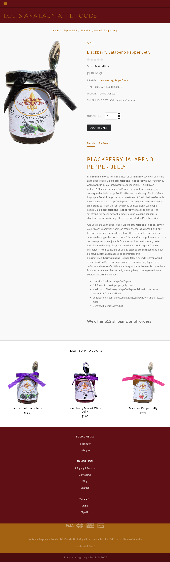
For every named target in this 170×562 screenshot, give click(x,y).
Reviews (103, 143)
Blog (85, 481)
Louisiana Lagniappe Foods (50, 15)
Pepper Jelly (70, 30)
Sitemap (85, 487)
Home (56, 30)
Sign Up (85, 512)
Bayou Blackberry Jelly (27, 408)
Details (91, 143)
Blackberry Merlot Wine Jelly (85, 410)
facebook (85, 443)
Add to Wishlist (99, 65)
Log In (85, 505)
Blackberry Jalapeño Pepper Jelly (99, 30)
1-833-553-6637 (85, 545)
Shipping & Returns (85, 468)
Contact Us (85, 474)
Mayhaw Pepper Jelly (143, 408)
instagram (85, 450)
